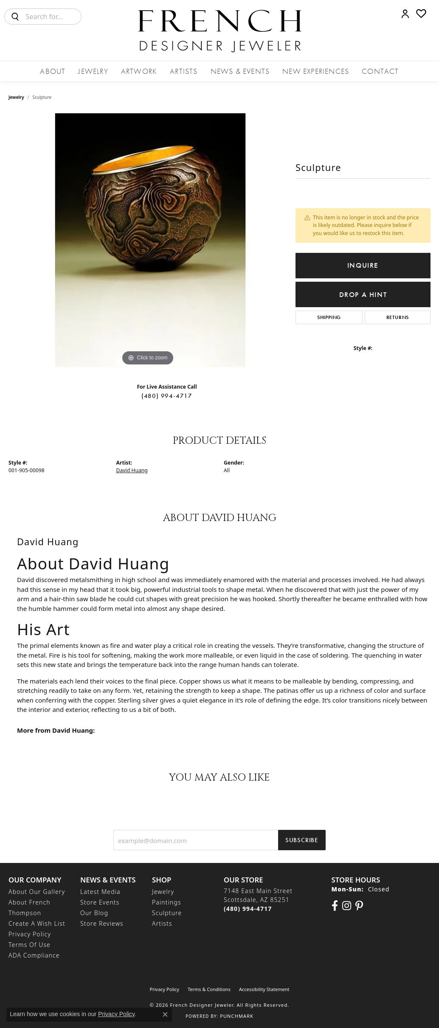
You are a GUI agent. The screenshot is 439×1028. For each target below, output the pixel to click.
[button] (405, 13)
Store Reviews (102, 923)
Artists (183, 71)
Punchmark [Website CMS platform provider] (236, 1016)
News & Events (240, 71)
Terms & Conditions (209, 989)
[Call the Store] (248, 909)
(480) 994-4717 (166, 396)
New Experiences (315, 71)
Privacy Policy (29, 934)
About (52, 71)
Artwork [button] (139, 71)
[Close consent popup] (165, 1014)
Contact (380, 71)
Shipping (329, 317)
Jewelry (93, 71)
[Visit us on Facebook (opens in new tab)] (335, 906)
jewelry (16, 97)
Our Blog (94, 913)
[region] (147, 240)
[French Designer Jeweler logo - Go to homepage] (219, 30)
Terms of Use (29, 945)
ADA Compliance (34, 955)
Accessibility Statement (264, 989)
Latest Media (100, 892)
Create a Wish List (36, 923)
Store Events (99, 902)
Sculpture (167, 913)
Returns (397, 317)
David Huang (132, 470)
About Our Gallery (36, 892)
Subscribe (301, 840)
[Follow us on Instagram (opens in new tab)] (346, 906)
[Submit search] (15, 16)
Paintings (166, 902)
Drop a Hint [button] (363, 294)
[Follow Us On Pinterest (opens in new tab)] (359, 906)
